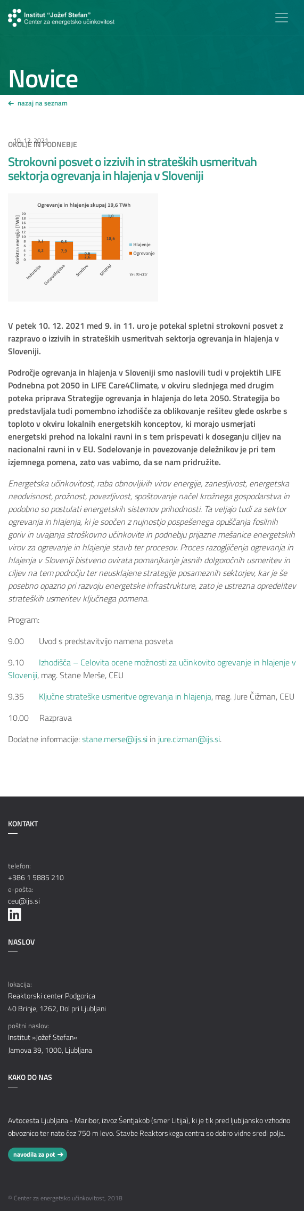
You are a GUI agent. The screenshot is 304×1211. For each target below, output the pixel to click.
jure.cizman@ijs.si (188, 739)
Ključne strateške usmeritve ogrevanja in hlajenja (125, 696)
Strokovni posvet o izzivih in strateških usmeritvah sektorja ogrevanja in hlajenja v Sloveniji (132, 168)
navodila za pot (34, 1154)
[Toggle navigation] (281, 17)
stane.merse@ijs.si (114, 739)
